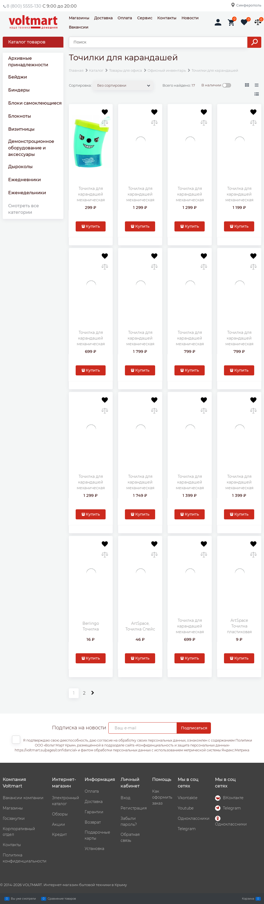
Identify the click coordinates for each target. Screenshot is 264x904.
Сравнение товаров (62, 898)
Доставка (103, 17)
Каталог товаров (26, 42)
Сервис (144, 17)
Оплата (125, 17)
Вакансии (78, 27)
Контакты (166, 17)
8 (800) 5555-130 (24, 6)
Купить (93, 226)
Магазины (79, 17)
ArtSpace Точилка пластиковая (239, 626)
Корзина (248, 898)
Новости (190, 17)
